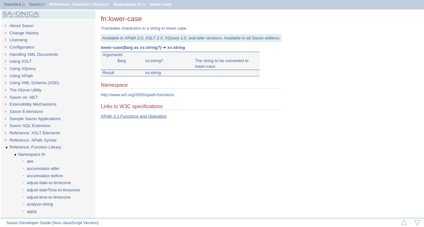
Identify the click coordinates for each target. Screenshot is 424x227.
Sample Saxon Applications (34, 118)
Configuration (21, 47)
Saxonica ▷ (15, 4)
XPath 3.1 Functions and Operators (134, 116)
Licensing (18, 40)
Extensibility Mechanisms (32, 104)
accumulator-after (43, 168)
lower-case (161, 4)
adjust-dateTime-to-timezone (53, 190)
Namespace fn (31, 154)
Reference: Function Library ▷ (79, 4)
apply (32, 211)
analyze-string (40, 204)
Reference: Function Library (35, 147)
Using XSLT (20, 61)
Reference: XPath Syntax (33, 140)
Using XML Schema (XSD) (34, 82)
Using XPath (21, 75)
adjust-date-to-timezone (49, 182)
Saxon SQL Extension (29, 125)
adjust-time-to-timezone (49, 197)
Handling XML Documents (33, 54)
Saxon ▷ (37, 4)
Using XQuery (22, 68)
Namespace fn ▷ (129, 4)
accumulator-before (45, 175)
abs (30, 161)
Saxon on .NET (23, 97)
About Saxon (21, 25)
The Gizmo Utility (25, 90)
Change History (23, 33)
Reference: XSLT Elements (34, 133)
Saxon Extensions (26, 111)
